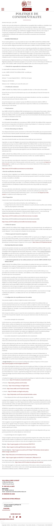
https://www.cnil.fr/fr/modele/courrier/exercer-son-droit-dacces (17, 168)
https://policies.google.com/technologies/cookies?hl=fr (15, 363)
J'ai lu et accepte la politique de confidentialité (12, 505)
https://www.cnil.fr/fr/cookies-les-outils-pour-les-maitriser (29, 462)
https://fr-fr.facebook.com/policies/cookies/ (20, 380)
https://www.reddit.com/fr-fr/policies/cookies (18, 388)
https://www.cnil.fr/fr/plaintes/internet (41, 242)
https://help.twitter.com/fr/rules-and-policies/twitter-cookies (22, 394)
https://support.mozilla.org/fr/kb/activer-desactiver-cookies (21, 447)
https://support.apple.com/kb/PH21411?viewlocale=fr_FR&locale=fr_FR (23, 457)
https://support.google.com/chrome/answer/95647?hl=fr (21, 444)
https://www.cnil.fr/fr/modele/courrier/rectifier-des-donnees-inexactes (19, 221)
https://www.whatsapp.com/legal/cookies (19, 385)
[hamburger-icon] (2, 521)
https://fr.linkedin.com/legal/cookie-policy (18, 391)
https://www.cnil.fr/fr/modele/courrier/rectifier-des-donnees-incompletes (20, 216)
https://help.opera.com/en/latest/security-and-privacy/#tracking (21, 454)
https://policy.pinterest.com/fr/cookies (17, 382)
